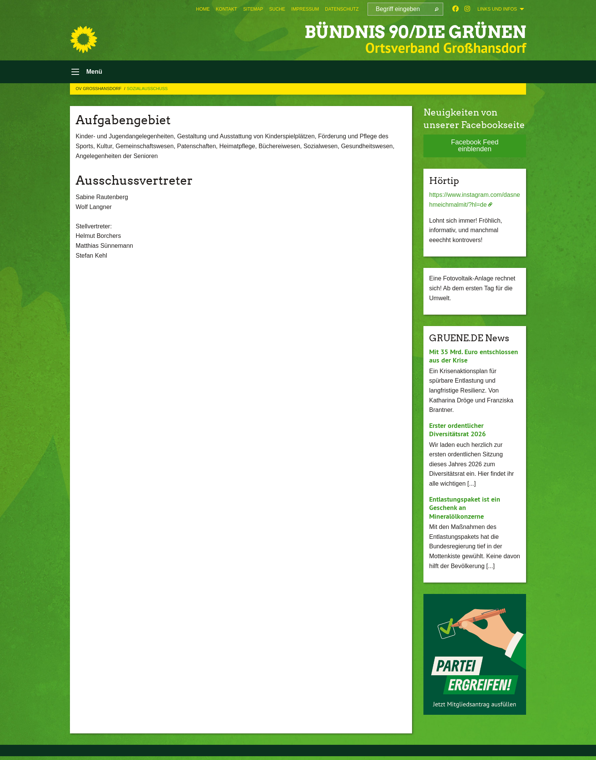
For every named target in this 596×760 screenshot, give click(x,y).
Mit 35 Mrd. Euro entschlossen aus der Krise (473, 356)
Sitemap (253, 9)
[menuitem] (203, 9)
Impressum (305, 9)
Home (203, 9)
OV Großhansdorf (99, 88)
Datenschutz (341, 9)
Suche (277, 9)
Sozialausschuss (147, 88)
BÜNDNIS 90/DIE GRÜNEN (415, 32)
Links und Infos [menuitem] (497, 9)
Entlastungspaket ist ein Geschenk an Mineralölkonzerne (464, 508)
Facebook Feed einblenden (474, 145)
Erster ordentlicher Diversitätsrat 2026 (457, 430)
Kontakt (226, 9)
